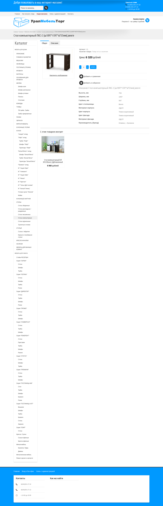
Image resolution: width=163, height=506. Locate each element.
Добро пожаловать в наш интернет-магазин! (38, 2)
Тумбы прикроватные (24, 114)
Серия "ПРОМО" (21, 308)
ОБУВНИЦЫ (20, 64)
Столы (20, 264)
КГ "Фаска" (21, 178)
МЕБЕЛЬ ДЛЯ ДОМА (30, 31)
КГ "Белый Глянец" (24, 188)
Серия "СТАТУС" (21, 356)
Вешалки (21, 407)
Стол (19, 386)
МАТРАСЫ (19, 74)
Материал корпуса (86, 108)
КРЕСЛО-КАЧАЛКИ (22, 240)
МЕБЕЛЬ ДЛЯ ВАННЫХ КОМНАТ (23, 248)
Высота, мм (84, 93)
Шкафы (20, 267)
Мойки (20, 195)
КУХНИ (18, 131)
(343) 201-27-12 (132, 7)
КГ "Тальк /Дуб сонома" (25, 185)
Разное (20, 352)
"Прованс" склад (23, 165)
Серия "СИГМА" (21, 261)
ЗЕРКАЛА (19, 120)
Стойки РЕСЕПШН (22, 257)
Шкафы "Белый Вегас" (26, 154)
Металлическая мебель (23, 455)
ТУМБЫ (18, 107)
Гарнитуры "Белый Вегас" (27, 161)
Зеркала (20, 424)
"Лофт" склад (22, 137)
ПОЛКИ (18, 117)
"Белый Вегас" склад (24, 151)
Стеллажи (21, 100)
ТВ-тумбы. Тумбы (23, 110)
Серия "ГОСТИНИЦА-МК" (24, 383)
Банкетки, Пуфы (23, 448)
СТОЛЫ (39, 31)
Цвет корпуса (84, 111)
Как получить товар (28, 14)
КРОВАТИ (19, 71)
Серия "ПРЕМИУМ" (22, 369)
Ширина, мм (84, 97)
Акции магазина (42, 14)
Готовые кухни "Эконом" (25, 192)
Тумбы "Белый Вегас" (26, 158)
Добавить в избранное (92, 83)
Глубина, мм (84, 100)
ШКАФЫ (19, 83)
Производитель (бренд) (89, 123)
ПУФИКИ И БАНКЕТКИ (23, 57)
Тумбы (20, 271)
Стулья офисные (23, 438)
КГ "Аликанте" (22, 171)
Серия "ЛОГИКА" (21, 274)
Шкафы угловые (23, 93)
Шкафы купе (22, 86)
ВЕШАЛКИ (19, 60)
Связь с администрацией (57, 14)
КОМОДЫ (19, 103)
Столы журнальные (24, 221)
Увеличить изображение (58, 75)
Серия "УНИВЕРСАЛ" (23, 322)
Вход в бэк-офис (28, 471)
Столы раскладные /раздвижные (24, 210)
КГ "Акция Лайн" (23, 175)
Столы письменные (24, 214)
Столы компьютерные (48, 31)
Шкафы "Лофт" (24, 144)
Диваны (20, 451)
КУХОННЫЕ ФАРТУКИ (23, 199)
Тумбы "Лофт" (23, 141)
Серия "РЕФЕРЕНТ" (22, 335)
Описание (54, 43)
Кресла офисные (23, 441)
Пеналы (20, 97)
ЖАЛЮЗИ (19, 244)
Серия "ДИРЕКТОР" (22, 291)
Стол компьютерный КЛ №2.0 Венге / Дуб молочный (53, 161)
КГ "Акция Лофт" (23, 168)
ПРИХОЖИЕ (20, 54)
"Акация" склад (23, 134)
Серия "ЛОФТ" (20, 427)
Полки (20, 288)
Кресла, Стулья (21, 434)
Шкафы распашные (24, 90)
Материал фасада (86, 119)
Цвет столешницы (86, 104)
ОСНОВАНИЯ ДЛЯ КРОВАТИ (22, 79)
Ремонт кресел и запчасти (24, 458)
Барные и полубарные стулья (25, 236)
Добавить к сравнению (92, 76)
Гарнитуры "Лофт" (25, 148)
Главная (17, 14)
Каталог (21, 31)
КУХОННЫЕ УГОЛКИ (23, 127)
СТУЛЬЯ (19, 228)
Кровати (20, 397)
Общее (44, 43)
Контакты (71, 14)
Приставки (21, 342)
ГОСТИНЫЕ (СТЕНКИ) (23, 67)
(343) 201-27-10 (134, 5)
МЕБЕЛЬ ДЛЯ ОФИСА (21, 253)
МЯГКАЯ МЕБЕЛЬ (22, 124)
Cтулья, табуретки (24, 231)
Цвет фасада (84, 115)
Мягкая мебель (21, 444)
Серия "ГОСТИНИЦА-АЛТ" (24, 404)
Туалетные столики (24, 225)
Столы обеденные (24, 205)
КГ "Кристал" (22, 182)
